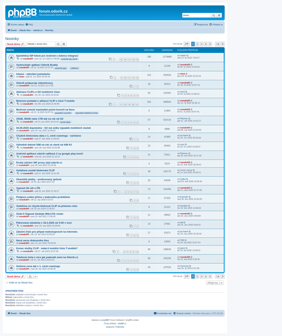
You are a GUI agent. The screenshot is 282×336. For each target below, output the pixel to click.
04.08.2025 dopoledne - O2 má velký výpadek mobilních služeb (53, 127)
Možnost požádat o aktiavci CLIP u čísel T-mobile (45, 100)
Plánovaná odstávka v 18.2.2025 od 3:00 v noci (44, 222)
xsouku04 (28, 59)
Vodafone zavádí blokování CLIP (35, 170)
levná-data (65, 122)
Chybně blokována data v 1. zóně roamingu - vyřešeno (48, 135)
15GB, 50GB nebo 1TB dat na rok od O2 (39, 118)
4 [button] (205, 44)
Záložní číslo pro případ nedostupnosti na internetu (46, 231)
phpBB (105, 320)
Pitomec (184, 118)
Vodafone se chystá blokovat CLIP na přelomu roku (46, 206)
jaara (182, 248)
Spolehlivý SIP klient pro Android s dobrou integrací (47, 55)
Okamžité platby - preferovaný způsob (39, 179)
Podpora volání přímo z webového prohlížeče (43, 197)
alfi (181, 222)
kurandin (184, 197)
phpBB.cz (122, 323)
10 (125, 78)
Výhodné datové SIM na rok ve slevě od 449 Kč (44, 144)
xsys (182, 144)
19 (137, 59)
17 (129, 59)
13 (137, 78)
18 (133, 59)
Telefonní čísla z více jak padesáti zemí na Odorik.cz (47, 257)
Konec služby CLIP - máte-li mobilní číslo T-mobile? (47, 248)
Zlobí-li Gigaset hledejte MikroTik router (39, 213)
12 (133, 78)
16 (125, 59)
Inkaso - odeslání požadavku (33, 74)
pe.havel (184, 135)
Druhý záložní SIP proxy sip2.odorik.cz (39, 162)
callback (74, 68)
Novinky (12, 39)
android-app (60, 68)
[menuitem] (29, 24)
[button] (186, 44)
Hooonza (184, 266)
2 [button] (197, 44)
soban (183, 55)
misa (21, 76)
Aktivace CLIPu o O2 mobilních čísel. (38, 91)
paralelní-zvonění (63, 113)
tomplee (184, 206)
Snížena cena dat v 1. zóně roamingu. (38, 266)
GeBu (182, 179)
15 (121, 59)
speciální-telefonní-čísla (87, 113)
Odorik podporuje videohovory (34, 83)
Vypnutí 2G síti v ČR (28, 188)
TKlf (182, 240)
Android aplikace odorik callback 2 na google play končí (49, 153)
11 (129, 78)
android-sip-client (69, 59)
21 (137, 104)
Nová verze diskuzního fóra (32, 240)
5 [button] (210, 44)
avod (182, 91)
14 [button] (217, 44)
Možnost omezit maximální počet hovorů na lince (45, 109)
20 (133, 104)
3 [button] (201, 44)
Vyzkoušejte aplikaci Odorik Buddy (37, 64)
